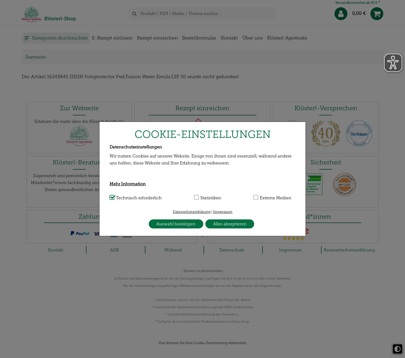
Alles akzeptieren (230, 223)
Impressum (222, 212)
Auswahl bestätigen (176, 223)
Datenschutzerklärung (192, 212)
